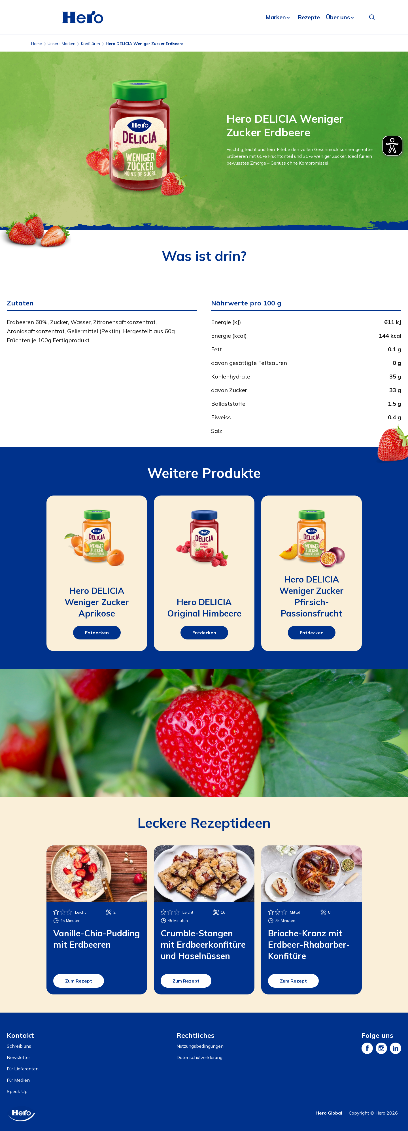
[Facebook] (367, 1048)
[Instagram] (381, 1048)
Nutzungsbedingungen (200, 1046)
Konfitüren (90, 43)
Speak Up (17, 1091)
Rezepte (309, 17)
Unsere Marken (61, 43)
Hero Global (329, 1113)
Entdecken (97, 632)
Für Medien (18, 1080)
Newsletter (18, 1057)
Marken (275, 17)
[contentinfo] (204, 1072)
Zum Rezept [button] (78, 981)
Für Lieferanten (23, 1069)
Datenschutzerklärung (199, 1057)
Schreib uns (19, 1046)
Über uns (338, 17)
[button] (372, 17)
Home (36, 43)
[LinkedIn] (395, 1048)
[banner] (204, 17)
